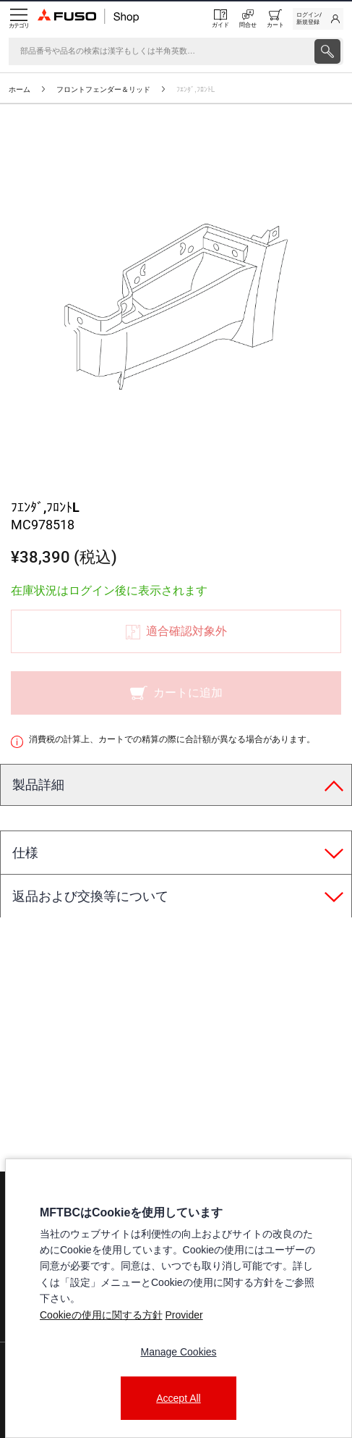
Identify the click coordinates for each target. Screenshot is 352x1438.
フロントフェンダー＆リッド (103, 89)
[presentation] (176, 719)
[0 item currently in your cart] (275, 18)
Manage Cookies (178, 1352)
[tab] (176, 785)
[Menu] (19, 19)
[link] (318, 19)
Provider (183, 1315)
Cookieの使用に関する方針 (101, 1315)
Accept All (178, 1398)
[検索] (160, 51)
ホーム (19, 89)
